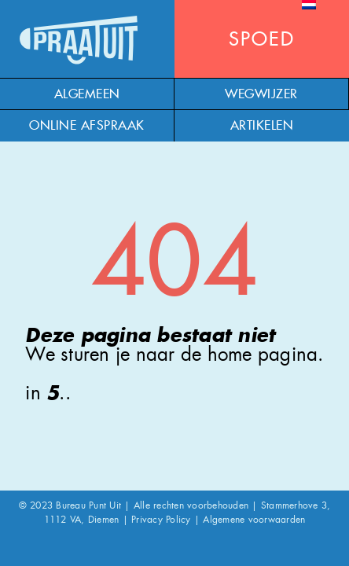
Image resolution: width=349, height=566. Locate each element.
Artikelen (262, 125)
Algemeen (87, 94)
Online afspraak (87, 125)
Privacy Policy (161, 519)
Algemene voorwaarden (254, 519)
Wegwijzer (261, 94)
